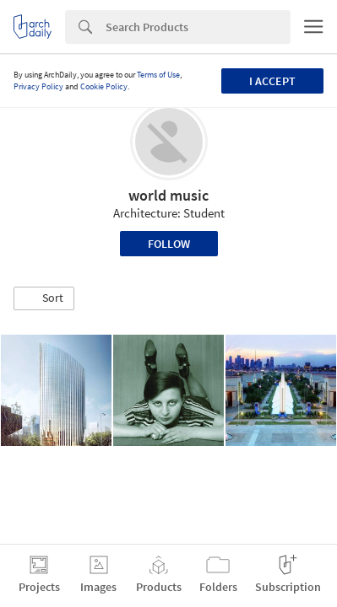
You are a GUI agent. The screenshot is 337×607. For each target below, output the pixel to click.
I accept (272, 81)
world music (168, 195)
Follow (169, 243)
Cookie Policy (104, 86)
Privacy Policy (38, 86)
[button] (44, 298)
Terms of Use (158, 74)
